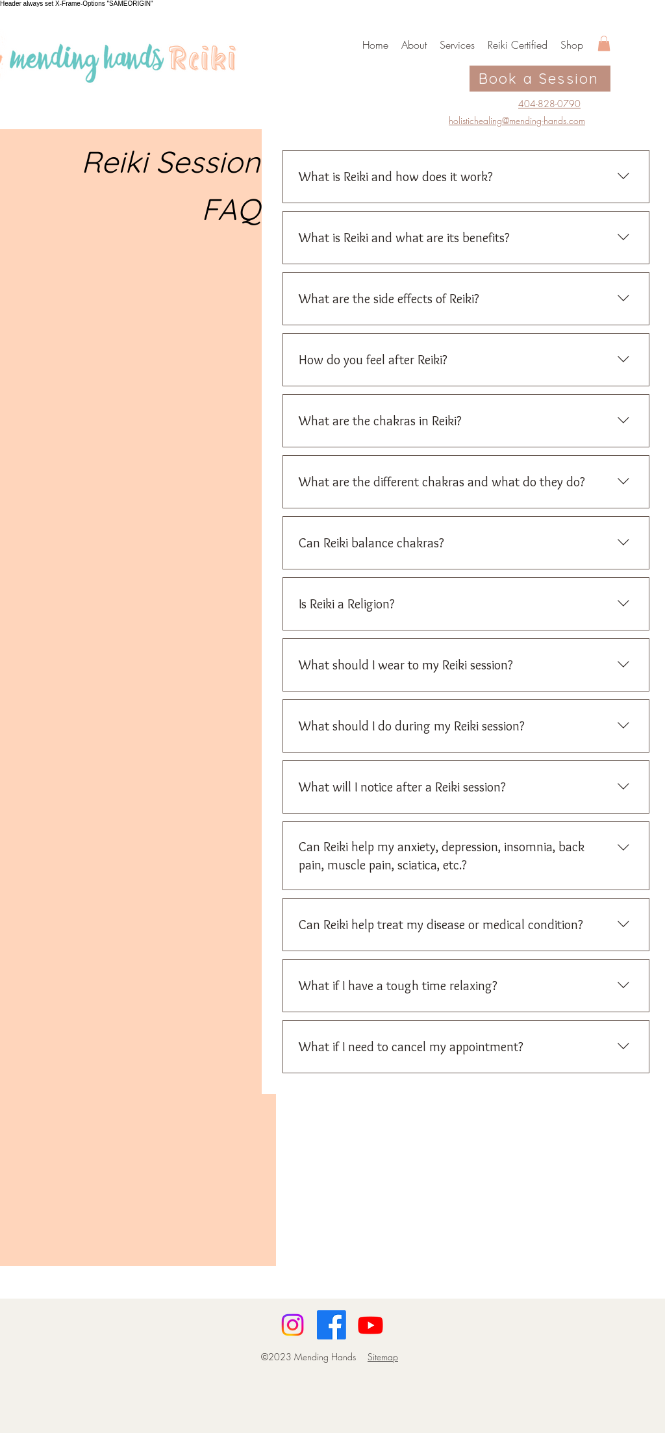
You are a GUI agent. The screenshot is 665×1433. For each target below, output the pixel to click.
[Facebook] (331, 1325)
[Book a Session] (540, 79)
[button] (603, 43)
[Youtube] (370, 1325)
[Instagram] (292, 1325)
